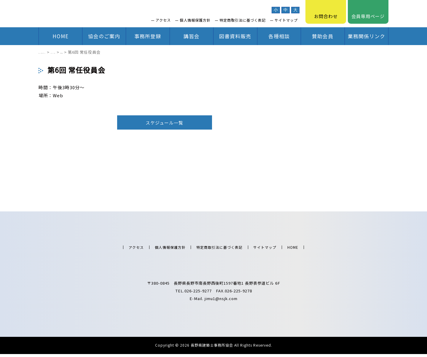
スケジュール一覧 (164, 122)
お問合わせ (326, 11)
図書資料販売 (235, 36)
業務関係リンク (366, 36)
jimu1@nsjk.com (221, 301)
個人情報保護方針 (195, 20)
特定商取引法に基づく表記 (242, 20)
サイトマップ (286, 20)
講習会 (192, 36)
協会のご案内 (104, 36)
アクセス (163, 20)
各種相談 (279, 36)
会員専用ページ (368, 11)
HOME (60, 36)
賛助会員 (322, 36)
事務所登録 (147, 36)
